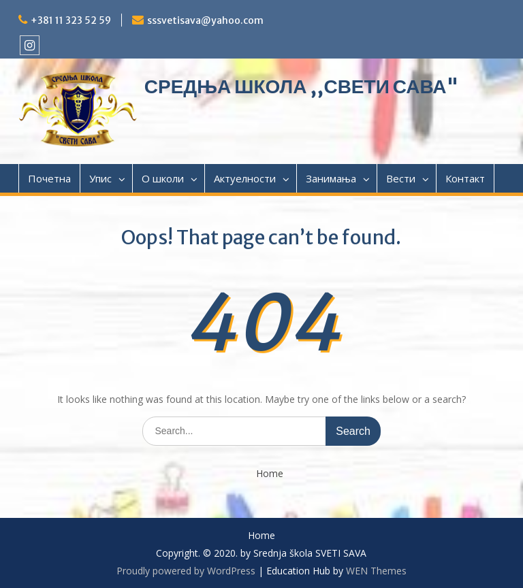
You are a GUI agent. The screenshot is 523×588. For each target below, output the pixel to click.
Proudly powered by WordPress (185, 570)
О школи (163, 178)
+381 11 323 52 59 (71, 20)
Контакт (465, 178)
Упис (100, 178)
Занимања (331, 178)
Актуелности (245, 178)
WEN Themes (376, 570)
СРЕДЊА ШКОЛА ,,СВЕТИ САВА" (301, 86)
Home (269, 474)
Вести (400, 178)
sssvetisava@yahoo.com (205, 20)
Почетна (49, 178)
